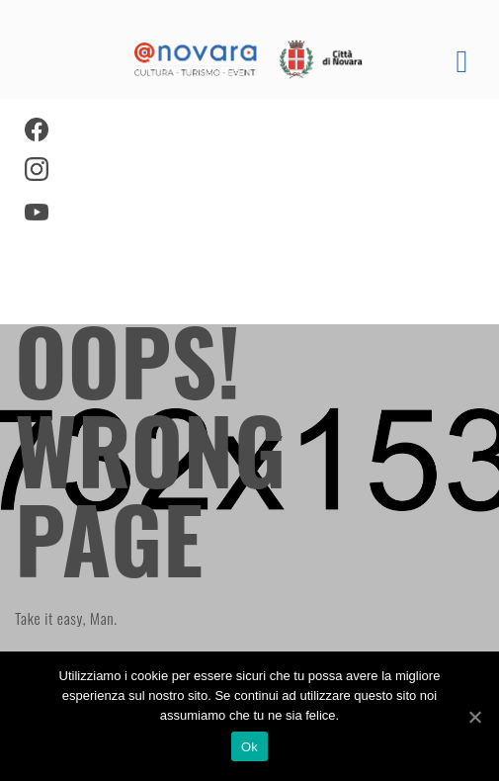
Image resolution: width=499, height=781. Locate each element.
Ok (249, 746)
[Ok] (474, 717)
